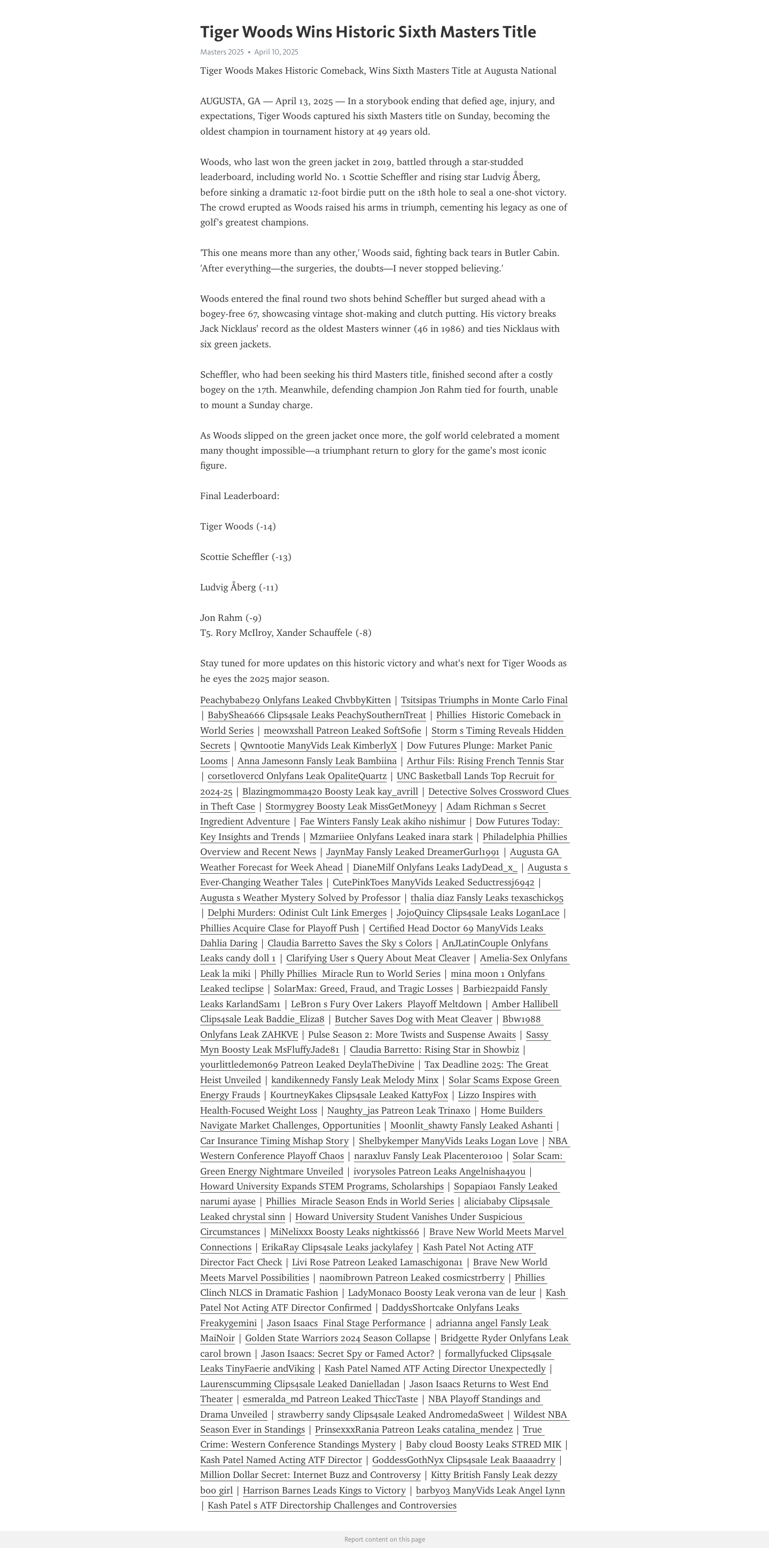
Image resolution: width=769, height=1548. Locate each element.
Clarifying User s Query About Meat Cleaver (378, 958)
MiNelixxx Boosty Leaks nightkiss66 (344, 1232)
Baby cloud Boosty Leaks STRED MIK (483, 1444)
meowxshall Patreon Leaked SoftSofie (342, 730)
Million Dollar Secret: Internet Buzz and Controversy (310, 1475)
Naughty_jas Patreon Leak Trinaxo (398, 1110)
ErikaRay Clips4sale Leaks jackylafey (337, 1247)
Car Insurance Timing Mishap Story (274, 1141)
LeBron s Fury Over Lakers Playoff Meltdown (386, 1004)
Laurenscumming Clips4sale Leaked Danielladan (299, 1384)
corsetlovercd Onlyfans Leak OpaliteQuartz (297, 776)
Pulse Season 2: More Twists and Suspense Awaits (412, 1034)
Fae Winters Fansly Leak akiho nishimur (383, 821)
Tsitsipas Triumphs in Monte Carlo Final (484, 700)
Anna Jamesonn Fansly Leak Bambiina (317, 761)
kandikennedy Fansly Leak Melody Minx (354, 1080)
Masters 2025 (222, 52)
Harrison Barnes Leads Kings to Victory (324, 1490)
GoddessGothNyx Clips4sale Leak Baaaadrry (463, 1460)
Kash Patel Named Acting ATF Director (281, 1460)
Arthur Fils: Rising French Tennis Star (485, 761)
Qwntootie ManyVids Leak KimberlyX (318, 745)
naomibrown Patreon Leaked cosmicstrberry (412, 1277)
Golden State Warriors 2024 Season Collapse (337, 1338)
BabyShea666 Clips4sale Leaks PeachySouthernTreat (317, 715)
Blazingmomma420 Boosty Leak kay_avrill (330, 791)
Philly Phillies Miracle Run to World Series (351, 973)
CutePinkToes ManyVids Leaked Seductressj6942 (434, 882)
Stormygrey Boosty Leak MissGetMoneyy (350, 806)
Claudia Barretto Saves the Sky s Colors (350, 943)
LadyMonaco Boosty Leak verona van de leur (442, 1292)
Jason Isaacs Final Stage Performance (346, 1323)
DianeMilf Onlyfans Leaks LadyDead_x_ (435, 867)
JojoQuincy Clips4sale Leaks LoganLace (478, 913)
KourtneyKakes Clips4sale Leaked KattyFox (359, 1095)
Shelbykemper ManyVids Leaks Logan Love (448, 1141)
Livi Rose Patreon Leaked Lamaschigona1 (377, 1262)
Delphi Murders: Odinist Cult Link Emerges (297, 913)
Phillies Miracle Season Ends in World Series (360, 1201)
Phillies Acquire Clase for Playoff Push (279, 928)
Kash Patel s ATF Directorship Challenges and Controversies (332, 1505)
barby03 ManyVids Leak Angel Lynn (490, 1490)
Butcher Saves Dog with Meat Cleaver (413, 1019)
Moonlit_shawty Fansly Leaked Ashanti (471, 1125)
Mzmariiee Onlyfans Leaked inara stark (391, 837)
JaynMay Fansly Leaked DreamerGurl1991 (413, 852)
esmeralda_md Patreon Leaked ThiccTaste (330, 1399)
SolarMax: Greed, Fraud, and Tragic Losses (363, 988)
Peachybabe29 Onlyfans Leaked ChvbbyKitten (295, 700)
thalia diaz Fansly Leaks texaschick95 (487, 898)
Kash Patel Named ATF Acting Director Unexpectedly (435, 1368)
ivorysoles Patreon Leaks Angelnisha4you (439, 1171)
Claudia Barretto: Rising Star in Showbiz (434, 1049)
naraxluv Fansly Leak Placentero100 (428, 1156)
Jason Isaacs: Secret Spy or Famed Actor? (348, 1353)
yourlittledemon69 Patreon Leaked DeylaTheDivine (307, 1064)
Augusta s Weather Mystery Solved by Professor (300, 898)
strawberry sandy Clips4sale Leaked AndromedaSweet (391, 1414)
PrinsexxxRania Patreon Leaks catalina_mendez (414, 1429)
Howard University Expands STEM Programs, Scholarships (322, 1186)
